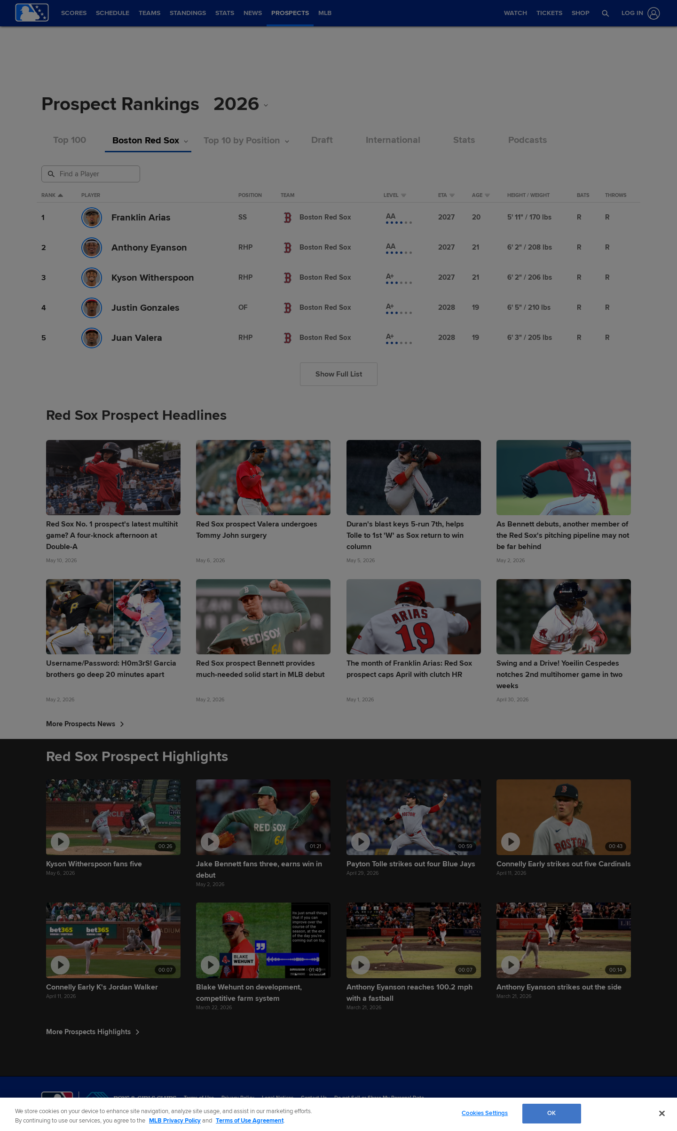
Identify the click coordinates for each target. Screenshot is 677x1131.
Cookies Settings (485, 1113)
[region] (338, 1114)
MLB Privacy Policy (175, 1120)
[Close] (662, 1113)
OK (551, 1113)
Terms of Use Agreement (249, 1120)
